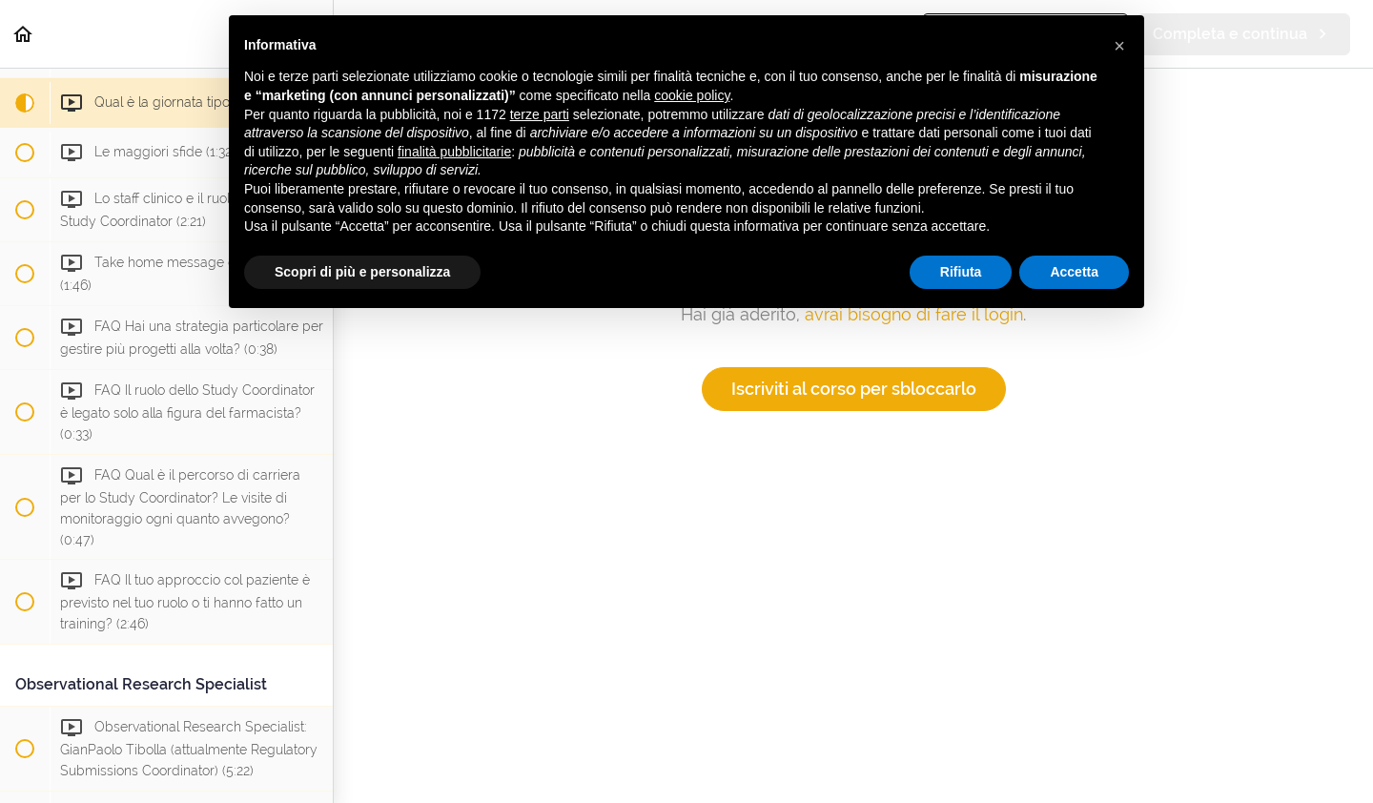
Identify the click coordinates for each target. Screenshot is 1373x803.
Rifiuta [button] (961, 271)
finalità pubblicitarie (454, 151)
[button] (24, 34)
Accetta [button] (1074, 271)
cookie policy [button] (691, 95)
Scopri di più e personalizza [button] (362, 271)
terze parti (539, 114)
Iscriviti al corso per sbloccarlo (853, 389)
